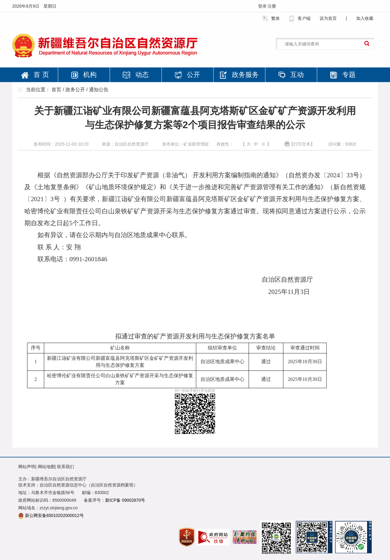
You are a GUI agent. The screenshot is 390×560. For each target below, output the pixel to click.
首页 (56, 89)
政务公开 (75, 89)
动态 (135, 74)
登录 (263, 6)
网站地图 (46, 466)
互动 (290, 74)
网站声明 (26, 466)
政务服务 (239, 75)
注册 (272, 6)
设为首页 (328, 18)
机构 (83, 74)
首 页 (35, 74)
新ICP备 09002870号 (125, 500)
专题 (342, 74)
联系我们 (65, 466)
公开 (187, 74)
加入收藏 (364, 18)
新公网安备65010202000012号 (54, 515)
